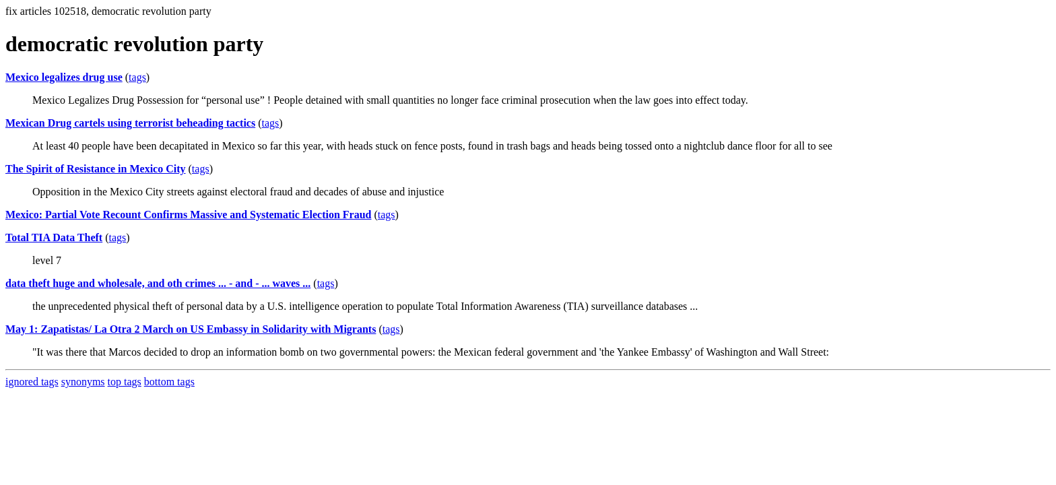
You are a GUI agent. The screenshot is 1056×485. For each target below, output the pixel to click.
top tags (124, 381)
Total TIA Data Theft (53, 237)
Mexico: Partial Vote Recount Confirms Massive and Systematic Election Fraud (188, 214)
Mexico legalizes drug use (64, 77)
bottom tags (169, 381)
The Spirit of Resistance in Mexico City (95, 168)
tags (137, 77)
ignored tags (32, 381)
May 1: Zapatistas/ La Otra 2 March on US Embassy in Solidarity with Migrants (190, 329)
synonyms (83, 381)
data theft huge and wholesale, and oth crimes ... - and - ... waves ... (157, 283)
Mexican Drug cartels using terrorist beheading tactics (130, 123)
